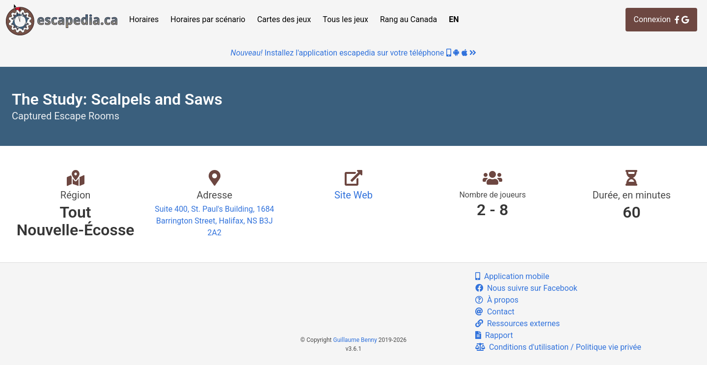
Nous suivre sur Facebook (526, 288)
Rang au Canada (408, 19)
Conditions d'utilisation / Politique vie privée (558, 347)
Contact (495, 311)
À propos (496, 300)
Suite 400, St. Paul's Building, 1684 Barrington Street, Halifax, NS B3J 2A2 (214, 220)
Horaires (144, 19)
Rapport (494, 335)
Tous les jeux (345, 19)
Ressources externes (517, 323)
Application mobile (512, 276)
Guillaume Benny (355, 340)
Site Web (353, 195)
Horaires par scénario (207, 19)
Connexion (661, 19)
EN (454, 19)
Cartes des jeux (284, 19)
